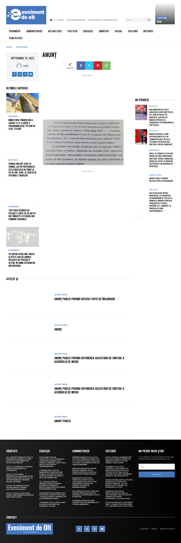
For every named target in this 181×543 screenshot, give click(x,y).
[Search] (149, 20)
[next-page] (141, 218)
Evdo (26, 66)
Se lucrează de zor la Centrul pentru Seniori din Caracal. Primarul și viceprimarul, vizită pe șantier (86, 494)
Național (13, 116)
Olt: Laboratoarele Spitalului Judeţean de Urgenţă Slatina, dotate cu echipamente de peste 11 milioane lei (19, 460)
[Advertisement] (87, 97)
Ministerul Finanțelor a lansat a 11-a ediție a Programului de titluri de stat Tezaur (21, 124)
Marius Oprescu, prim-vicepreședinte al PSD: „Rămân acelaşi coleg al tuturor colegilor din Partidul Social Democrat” (161, 139)
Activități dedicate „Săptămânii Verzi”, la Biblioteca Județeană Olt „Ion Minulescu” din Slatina (119, 504)
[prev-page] (137, 218)
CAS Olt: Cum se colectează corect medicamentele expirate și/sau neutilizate (20, 495)
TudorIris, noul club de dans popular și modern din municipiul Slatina (52, 504)
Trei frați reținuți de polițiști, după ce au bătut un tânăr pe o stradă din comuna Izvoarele (22, 215)
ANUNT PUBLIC (62, 421)
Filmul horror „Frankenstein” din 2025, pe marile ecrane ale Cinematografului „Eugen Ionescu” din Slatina (118, 460)
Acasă (9, 46)
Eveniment (14, 207)
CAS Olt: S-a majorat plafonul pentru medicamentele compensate (19, 468)
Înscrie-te (156, 474)
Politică (153, 106)
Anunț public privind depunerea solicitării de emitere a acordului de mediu (89, 360)
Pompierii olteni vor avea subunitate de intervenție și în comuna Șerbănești (85, 502)
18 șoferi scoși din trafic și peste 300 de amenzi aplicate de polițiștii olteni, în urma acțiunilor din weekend (21, 259)
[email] (157, 467)
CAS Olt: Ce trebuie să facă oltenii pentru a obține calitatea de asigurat (17, 487)
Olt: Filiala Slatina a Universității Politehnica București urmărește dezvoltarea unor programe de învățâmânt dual (52, 485)
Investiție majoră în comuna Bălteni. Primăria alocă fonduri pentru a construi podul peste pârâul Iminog (84, 471)
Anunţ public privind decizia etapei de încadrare (84, 299)
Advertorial (162, 18)
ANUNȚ (159, 21)
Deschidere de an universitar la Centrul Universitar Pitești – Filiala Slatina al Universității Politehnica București (52, 495)
